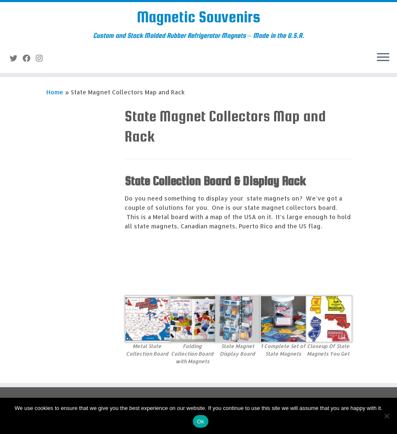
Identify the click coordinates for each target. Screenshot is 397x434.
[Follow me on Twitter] (16, 58)
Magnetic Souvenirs (198, 17)
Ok (200, 421)
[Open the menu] (383, 57)
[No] (386, 416)
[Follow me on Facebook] (29, 58)
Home (54, 92)
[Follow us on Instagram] (42, 58)
